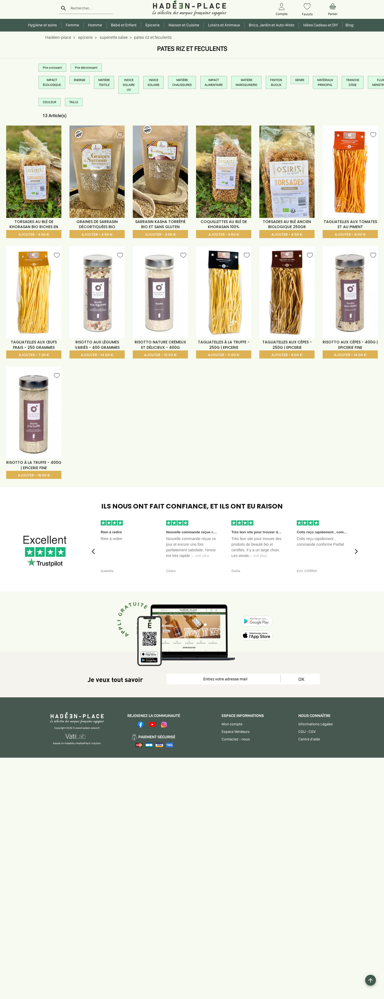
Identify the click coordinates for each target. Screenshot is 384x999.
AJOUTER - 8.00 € (350, 234)
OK (301, 679)
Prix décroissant (86, 67)
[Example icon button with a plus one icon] (370, 980)
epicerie (85, 37)
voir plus (202, 556)
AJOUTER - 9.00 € (286, 354)
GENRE (299, 80)
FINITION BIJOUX (276, 82)
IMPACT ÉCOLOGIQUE (52, 82)
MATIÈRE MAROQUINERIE (246, 82)
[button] (93, 551)
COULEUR (49, 102)
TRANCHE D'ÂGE (352, 82)
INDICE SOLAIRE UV (129, 85)
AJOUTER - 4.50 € (33, 234)
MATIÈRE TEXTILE (104, 82)
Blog (349, 25)
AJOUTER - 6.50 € (223, 234)
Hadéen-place (58, 37)
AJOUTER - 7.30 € (34, 354)
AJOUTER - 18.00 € (34, 475)
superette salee (113, 37)
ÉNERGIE (79, 80)
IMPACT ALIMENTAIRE (214, 82)
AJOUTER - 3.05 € (160, 234)
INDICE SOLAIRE (153, 82)
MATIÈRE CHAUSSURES (182, 82)
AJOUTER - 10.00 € (160, 354)
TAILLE (73, 102)
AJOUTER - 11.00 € (223, 354)
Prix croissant (52, 67)
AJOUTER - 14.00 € (97, 354)
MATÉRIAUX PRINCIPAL (325, 82)
